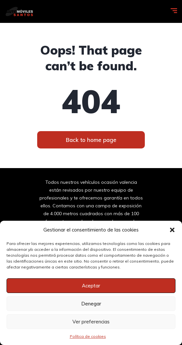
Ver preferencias (91, 322)
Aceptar (91, 286)
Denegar (91, 304)
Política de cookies (88, 336)
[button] (172, 230)
